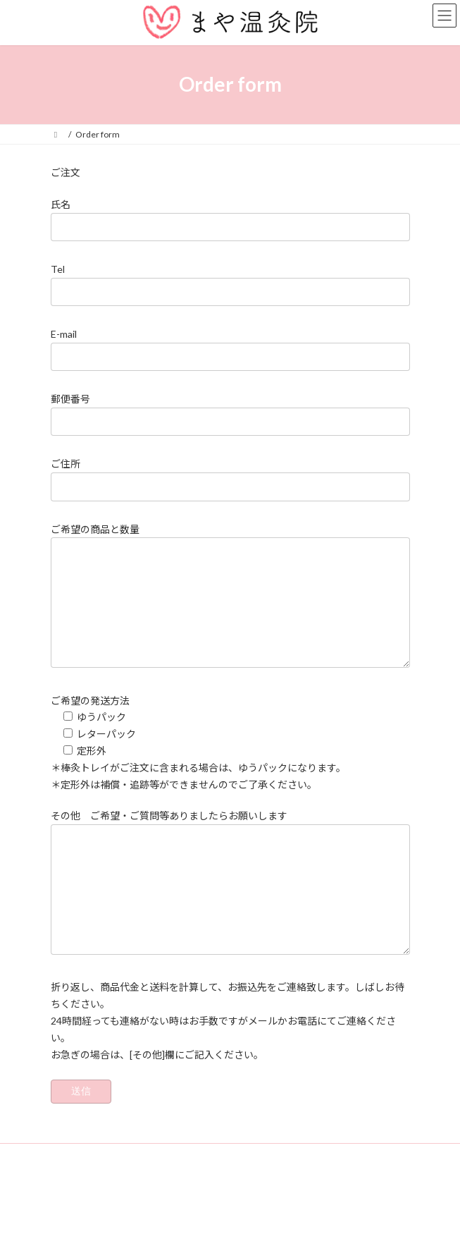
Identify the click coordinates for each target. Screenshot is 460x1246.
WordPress (162, 1224)
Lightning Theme (227, 1224)
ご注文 (65, 172)
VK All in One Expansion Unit (310, 1224)
